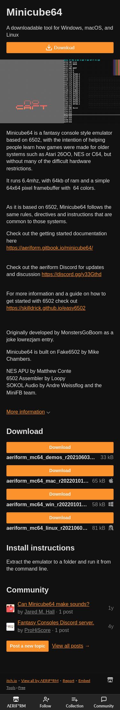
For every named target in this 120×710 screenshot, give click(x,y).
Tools (10, 687)
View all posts (67, 646)
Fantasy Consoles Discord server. (56, 622)
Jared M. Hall (39, 611)
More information (28, 412)
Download (60, 47)
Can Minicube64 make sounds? (53, 604)
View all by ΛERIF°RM (40, 680)
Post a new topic (27, 646)
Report (68, 680)
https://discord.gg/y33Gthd (71, 274)
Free (21, 687)
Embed (84, 680)
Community (104, 702)
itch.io (11, 680)
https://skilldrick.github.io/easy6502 (45, 308)
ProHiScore (37, 630)
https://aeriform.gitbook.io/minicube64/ (49, 248)
